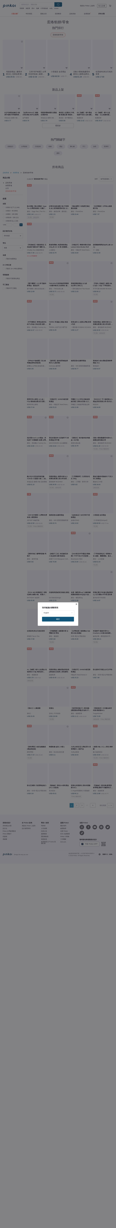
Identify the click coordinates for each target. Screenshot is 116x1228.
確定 (58, 619)
